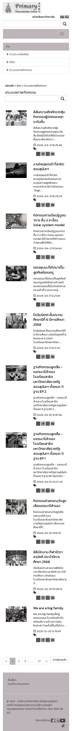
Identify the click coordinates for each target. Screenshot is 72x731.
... (32, 661)
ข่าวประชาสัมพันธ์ (17, 54)
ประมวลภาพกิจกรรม (19, 70)
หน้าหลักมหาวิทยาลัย (43, 17)
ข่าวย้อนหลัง (60, 660)
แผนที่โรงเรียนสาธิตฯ (18, 684)
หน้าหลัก (9, 86)
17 (39, 661)
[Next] (6, 661)
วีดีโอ (10, 62)
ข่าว (8, 47)
